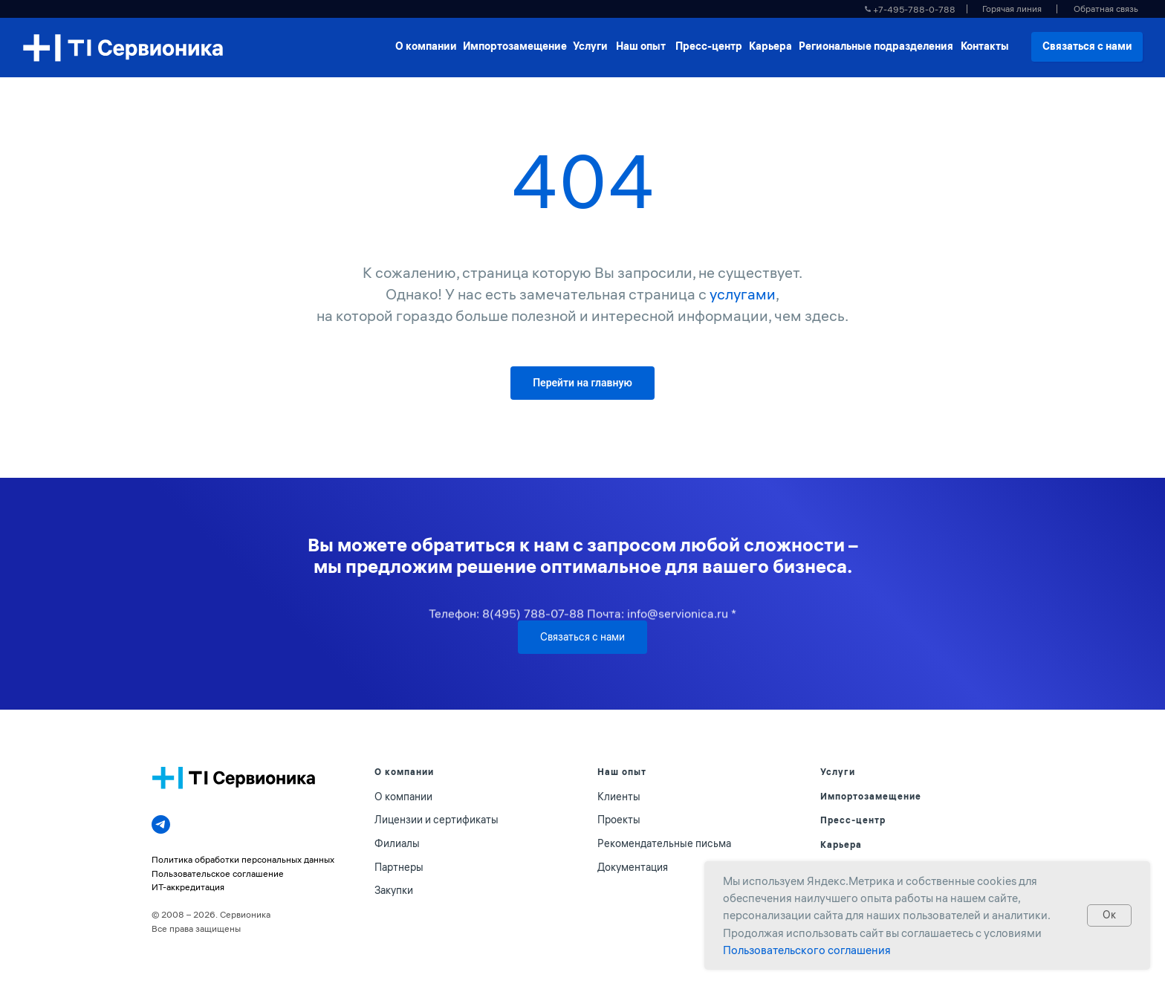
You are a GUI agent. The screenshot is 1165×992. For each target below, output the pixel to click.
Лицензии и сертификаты (436, 819)
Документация (632, 867)
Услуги (837, 771)
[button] (1105, 8)
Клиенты (618, 796)
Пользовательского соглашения (807, 950)
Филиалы (397, 843)
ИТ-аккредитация (188, 886)
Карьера (841, 844)
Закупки (393, 890)
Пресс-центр (853, 820)
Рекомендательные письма (664, 843)
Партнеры (399, 867)
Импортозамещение (870, 796)
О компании (403, 796)
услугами (743, 294)
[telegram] (161, 824)
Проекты (618, 819)
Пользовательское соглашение (218, 873)
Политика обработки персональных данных (243, 859)
